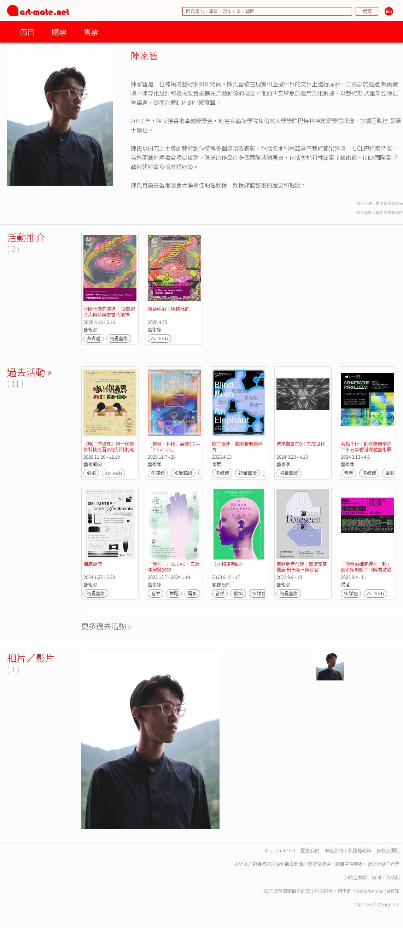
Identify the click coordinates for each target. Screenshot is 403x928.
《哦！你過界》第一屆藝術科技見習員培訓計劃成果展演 (108, 449)
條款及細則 (387, 850)
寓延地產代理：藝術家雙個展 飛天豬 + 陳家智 (301, 567)
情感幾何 (92, 564)
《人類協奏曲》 (228, 564)
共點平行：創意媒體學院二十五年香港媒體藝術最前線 (366, 449)
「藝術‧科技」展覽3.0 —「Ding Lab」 (174, 446)
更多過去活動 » (106, 625)
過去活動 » (29, 372)
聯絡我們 (334, 850)
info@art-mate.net (370, 890)
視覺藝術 (119, 338)
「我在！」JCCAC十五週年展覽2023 (173, 567)
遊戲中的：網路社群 (168, 309)
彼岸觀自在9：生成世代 (300, 443)
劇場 (91, 473)
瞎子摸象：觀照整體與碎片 (237, 446)
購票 (59, 31)
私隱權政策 (359, 850)
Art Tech (159, 338)
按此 (394, 877)
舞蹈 (174, 593)
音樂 (348, 473)
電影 (390, 473)
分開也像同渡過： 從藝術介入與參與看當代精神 (109, 312)
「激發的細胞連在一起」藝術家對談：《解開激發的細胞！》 (366, 570)
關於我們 (310, 850)
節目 (27, 31)
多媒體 (93, 338)
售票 (90, 31)
